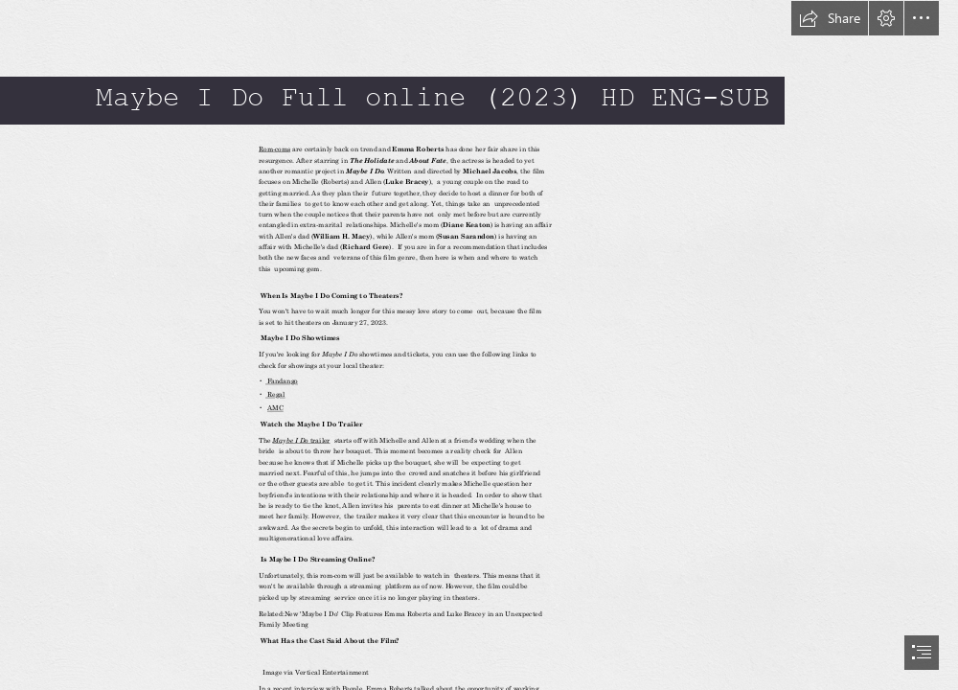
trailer (319, 440)
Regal (275, 395)
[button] (829, 18)
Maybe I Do (290, 440)
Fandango (281, 381)
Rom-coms (274, 149)
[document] (479, 345)
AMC (274, 408)
